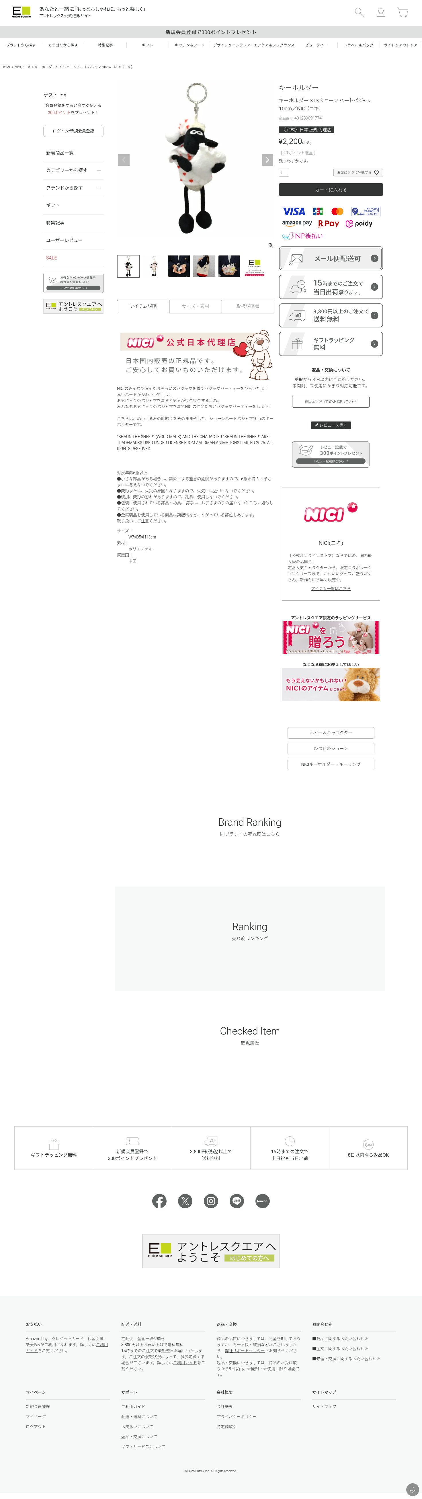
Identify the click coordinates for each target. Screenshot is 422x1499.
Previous (124, 160)
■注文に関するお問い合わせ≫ (340, 1348)
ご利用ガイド (185, 1363)
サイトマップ (324, 1406)
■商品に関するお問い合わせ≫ (340, 1338)
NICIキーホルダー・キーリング (331, 764)
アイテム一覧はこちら (331, 588)
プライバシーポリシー (237, 1416)
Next (267, 160)
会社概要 (225, 1406)
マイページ (36, 1416)
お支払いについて (137, 1426)
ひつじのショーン (331, 748)
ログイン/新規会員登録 (73, 131)
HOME (6, 67)
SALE (51, 258)
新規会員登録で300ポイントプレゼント (211, 32)
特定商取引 (227, 1426)
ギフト (53, 205)
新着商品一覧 (60, 153)
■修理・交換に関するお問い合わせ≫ (346, 1358)
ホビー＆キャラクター (331, 732)
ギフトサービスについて (143, 1447)
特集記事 (55, 223)
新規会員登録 (38, 1406)
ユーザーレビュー (64, 240)
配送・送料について (139, 1416)
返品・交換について (139, 1436)
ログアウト (36, 1426)
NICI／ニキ (23, 67)
